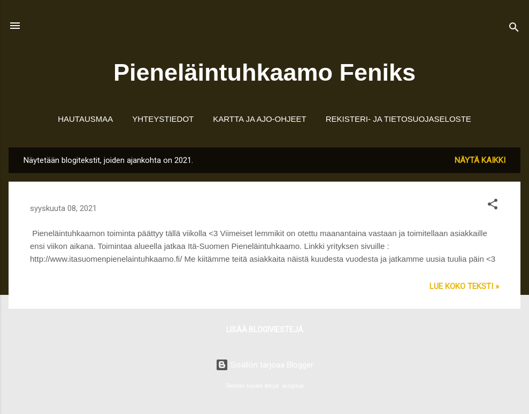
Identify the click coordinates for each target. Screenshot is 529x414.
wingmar (293, 385)
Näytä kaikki (480, 160)
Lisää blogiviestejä (264, 329)
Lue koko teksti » (464, 286)
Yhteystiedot (163, 118)
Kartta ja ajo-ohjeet (259, 118)
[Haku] (514, 29)
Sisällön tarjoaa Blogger (264, 365)
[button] (492, 206)
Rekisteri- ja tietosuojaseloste (398, 118)
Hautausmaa (85, 118)
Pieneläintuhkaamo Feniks (264, 72)
